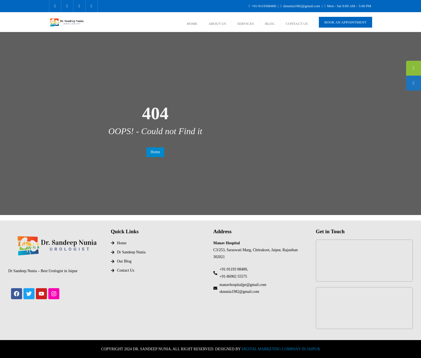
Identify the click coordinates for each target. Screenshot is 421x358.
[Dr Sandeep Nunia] (364, 260)
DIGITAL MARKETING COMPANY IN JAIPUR (281, 349)
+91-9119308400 (263, 6)
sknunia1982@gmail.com (300, 6)
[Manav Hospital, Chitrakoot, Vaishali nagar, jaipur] (364, 308)
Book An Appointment (345, 22)
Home (155, 152)
